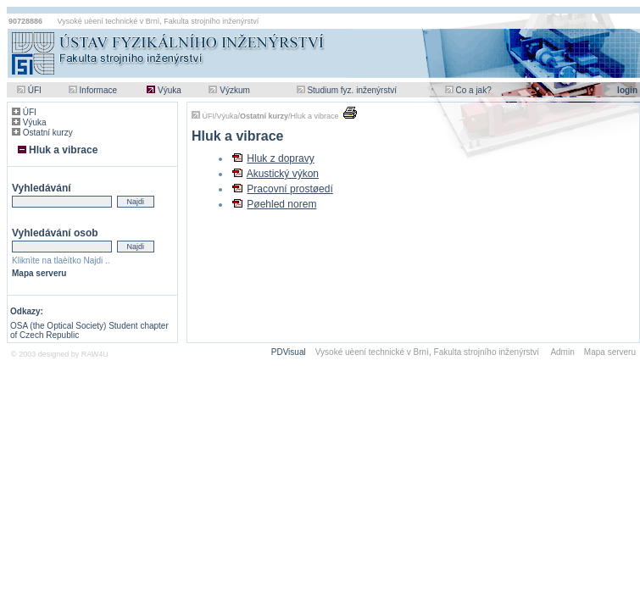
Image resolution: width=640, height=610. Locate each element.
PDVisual (288, 352)
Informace (98, 90)
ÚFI (35, 90)
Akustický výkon (283, 174)
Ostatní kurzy (48, 132)
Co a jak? (473, 90)
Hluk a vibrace (63, 150)
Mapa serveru (39, 273)
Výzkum (235, 90)
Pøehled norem (281, 204)
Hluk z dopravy (280, 158)
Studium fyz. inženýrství (352, 90)
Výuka (169, 90)
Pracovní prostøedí (289, 189)
